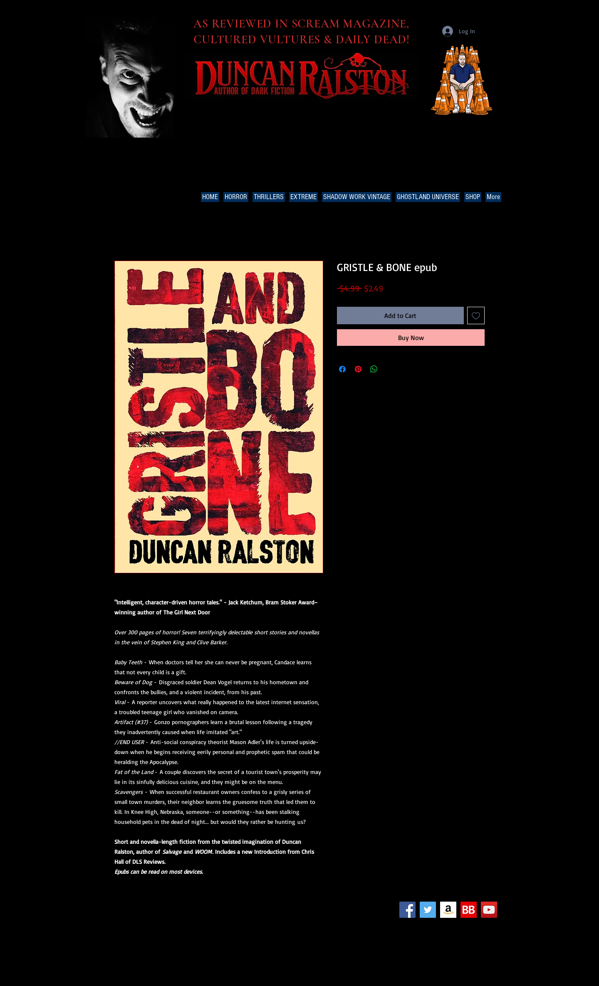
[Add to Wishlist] (476, 315)
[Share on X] (390, 369)
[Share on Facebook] (342, 369)
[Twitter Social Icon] (428, 910)
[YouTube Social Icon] (489, 910)
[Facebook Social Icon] (407, 910)
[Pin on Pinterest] (358, 369)
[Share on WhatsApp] (374, 369)
